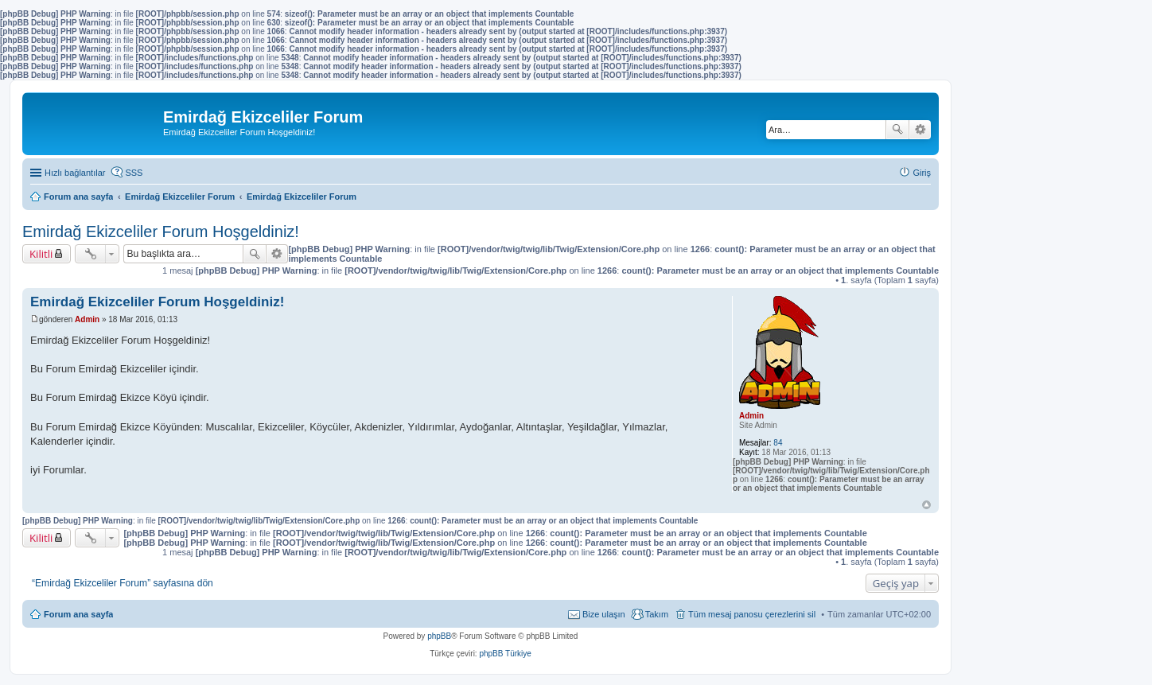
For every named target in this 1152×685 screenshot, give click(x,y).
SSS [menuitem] (133, 172)
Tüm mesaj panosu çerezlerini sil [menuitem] (751, 614)
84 (777, 442)
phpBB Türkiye (505, 653)
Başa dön (926, 504)
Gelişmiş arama (920, 129)
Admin (751, 415)
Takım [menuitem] (656, 614)
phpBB (439, 636)
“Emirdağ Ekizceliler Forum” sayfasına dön (122, 583)
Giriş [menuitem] (922, 172)
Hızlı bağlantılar (75, 172)
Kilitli (41, 254)
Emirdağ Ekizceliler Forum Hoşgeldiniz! (160, 231)
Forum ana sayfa (78, 614)
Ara (897, 129)
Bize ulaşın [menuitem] (603, 614)
